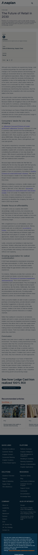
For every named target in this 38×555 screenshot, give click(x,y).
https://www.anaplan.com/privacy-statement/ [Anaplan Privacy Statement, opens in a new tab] (21, 553)
